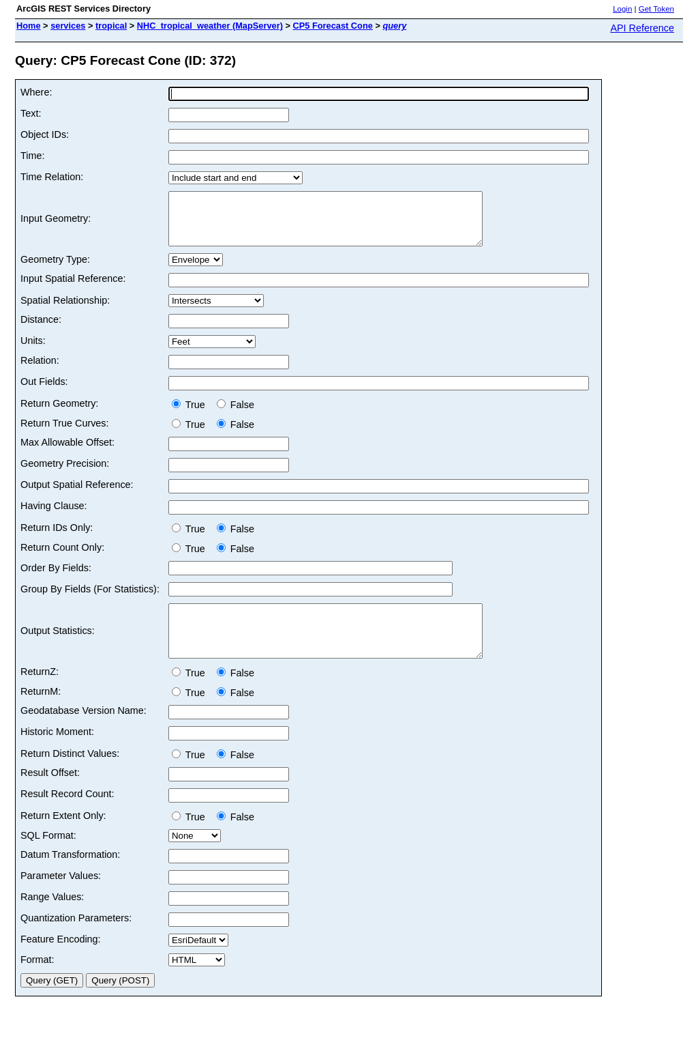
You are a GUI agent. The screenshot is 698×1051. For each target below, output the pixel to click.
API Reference (642, 28)
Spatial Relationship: (65, 310)
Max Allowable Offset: (67, 452)
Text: (30, 113)
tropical (111, 25)
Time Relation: (51, 176)
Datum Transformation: (70, 874)
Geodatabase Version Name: (83, 730)
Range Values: (52, 917)
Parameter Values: (60, 896)
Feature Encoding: (60, 959)
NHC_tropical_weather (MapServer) (210, 25)
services (67, 25)
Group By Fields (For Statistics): (90, 599)
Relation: (39, 370)
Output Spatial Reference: (77, 494)
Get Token (656, 9)
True (191, 414)
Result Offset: (50, 793)
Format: (37, 980)
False (235, 414)
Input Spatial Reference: (72, 288)
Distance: (40, 329)
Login (622, 9)
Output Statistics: (57, 646)
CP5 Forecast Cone (332, 25)
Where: (36, 92)
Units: (33, 350)
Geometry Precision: (64, 473)
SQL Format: (48, 855)
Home (28, 25)
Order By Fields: (55, 578)
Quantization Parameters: (76, 938)
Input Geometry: (55, 223)
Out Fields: (44, 391)
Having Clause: (53, 515)
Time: (32, 155)
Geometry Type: (55, 269)
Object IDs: (44, 134)
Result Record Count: (67, 814)
